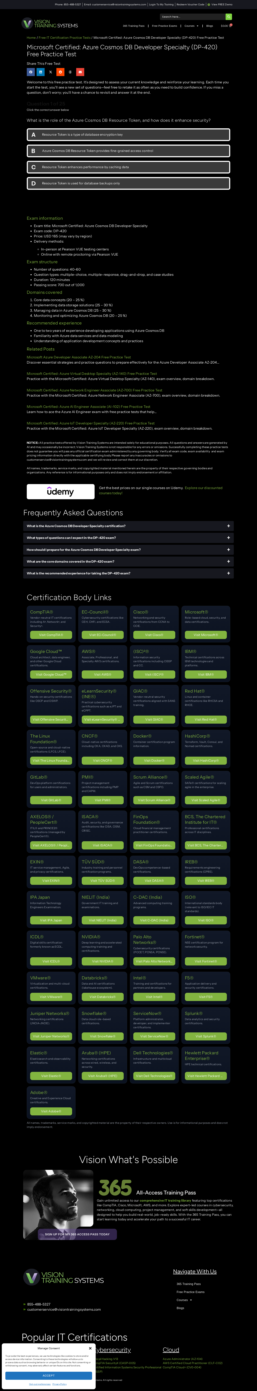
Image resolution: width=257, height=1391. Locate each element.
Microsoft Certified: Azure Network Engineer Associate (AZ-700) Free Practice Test (94, 390)
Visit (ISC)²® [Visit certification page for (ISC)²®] (154, 674)
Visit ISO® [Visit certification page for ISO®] (206, 920)
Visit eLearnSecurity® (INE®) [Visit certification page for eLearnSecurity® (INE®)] (104, 719)
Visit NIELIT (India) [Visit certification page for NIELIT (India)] (103, 920)
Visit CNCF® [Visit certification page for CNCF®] (102, 760)
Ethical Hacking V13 (105, 1359)
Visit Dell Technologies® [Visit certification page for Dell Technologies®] (154, 1076)
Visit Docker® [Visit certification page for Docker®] (154, 760)
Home (31, 37)
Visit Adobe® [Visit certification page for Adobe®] (51, 1111)
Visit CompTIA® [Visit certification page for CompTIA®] (51, 635)
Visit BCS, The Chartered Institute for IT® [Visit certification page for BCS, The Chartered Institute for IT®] (207, 845)
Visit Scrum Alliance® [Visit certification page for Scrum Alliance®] (154, 800)
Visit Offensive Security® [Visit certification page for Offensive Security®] (51, 719)
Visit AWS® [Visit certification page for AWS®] (103, 674)
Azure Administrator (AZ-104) (183, 1359)
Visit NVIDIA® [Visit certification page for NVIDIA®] (102, 961)
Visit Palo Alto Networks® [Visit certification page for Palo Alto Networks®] (155, 961)
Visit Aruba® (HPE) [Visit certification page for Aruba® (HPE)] (102, 1076)
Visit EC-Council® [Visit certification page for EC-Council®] (102, 635)
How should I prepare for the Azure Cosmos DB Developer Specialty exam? (84, 550)
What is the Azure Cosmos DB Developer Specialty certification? (76, 526)
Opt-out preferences (40, 1384)
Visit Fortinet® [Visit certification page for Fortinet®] (206, 961)
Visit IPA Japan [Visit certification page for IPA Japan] (51, 920)
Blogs (209, 25)
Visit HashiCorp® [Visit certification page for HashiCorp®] (206, 760)
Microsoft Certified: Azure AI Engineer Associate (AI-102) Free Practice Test (88, 406)
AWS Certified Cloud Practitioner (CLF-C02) (193, 1363)
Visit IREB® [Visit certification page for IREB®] (205, 880)
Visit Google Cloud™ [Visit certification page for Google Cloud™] (51, 674)
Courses (192, 26)
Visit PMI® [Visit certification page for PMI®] (103, 800)
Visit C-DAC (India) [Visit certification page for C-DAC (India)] (154, 920)
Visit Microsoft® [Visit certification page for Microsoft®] (206, 635)
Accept (49, 1375)
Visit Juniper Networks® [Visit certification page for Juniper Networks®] (51, 1036)
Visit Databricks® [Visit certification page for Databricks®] (103, 997)
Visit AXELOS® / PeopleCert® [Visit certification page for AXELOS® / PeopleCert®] (52, 845)
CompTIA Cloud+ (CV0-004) (182, 1367)
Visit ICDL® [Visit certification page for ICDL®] (51, 961)
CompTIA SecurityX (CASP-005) (114, 1363)
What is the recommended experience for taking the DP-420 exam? (78, 573)
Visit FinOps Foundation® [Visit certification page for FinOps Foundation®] (155, 845)
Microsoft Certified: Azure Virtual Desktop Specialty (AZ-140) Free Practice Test (92, 373)
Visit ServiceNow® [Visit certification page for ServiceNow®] (154, 1036)
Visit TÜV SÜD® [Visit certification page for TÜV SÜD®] (102, 880)
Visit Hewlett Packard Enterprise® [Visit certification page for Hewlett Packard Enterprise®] (207, 1076)
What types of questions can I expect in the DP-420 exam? (71, 538)
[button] (90, 1348)
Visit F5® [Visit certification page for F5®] (206, 997)
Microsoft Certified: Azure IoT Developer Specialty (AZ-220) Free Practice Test (91, 423)
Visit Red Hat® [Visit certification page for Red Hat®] (206, 719)
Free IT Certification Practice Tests (64, 37)
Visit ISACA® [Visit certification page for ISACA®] (103, 845)
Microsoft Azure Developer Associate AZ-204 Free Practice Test (79, 357)
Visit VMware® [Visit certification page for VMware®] (51, 997)
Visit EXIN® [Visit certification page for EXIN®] (51, 880)
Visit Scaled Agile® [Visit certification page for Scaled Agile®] (206, 800)
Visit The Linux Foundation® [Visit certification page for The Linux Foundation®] (52, 760)
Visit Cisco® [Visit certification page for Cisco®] (154, 635)
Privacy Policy (59, 1384)
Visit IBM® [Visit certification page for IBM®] (206, 674)
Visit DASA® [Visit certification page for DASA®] (154, 880)
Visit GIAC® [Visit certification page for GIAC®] (154, 719)
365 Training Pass (134, 25)
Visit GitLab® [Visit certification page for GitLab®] (51, 800)
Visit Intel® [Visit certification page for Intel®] (154, 997)
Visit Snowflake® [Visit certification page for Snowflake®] (102, 1036)
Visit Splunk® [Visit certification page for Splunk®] (206, 1036)
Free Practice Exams (164, 25)
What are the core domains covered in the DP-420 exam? (70, 561)
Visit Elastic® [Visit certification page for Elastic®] (51, 1076)
